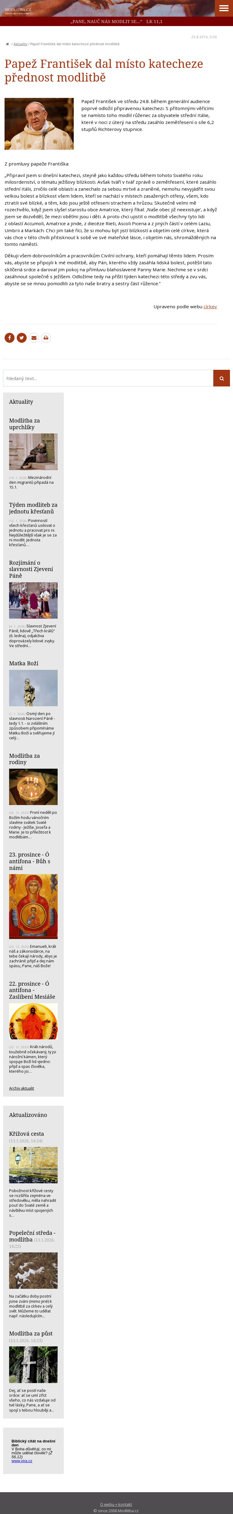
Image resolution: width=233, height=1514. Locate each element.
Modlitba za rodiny (24, 759)
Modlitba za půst (30, 1333)
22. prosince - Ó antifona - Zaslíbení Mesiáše (32, 990)
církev (210, 306)
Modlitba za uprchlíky (24, 424)
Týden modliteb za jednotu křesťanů (33, 508)
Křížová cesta (26, 1133)
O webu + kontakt (116, 1504)
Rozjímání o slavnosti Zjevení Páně (31, 569)
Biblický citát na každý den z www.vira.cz (36, 1452)
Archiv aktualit (21, 1088)
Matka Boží (23, 663)
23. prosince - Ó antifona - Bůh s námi (29, 861)
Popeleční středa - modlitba (32, 1236)
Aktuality (20, 44)
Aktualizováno (28, 1114)
